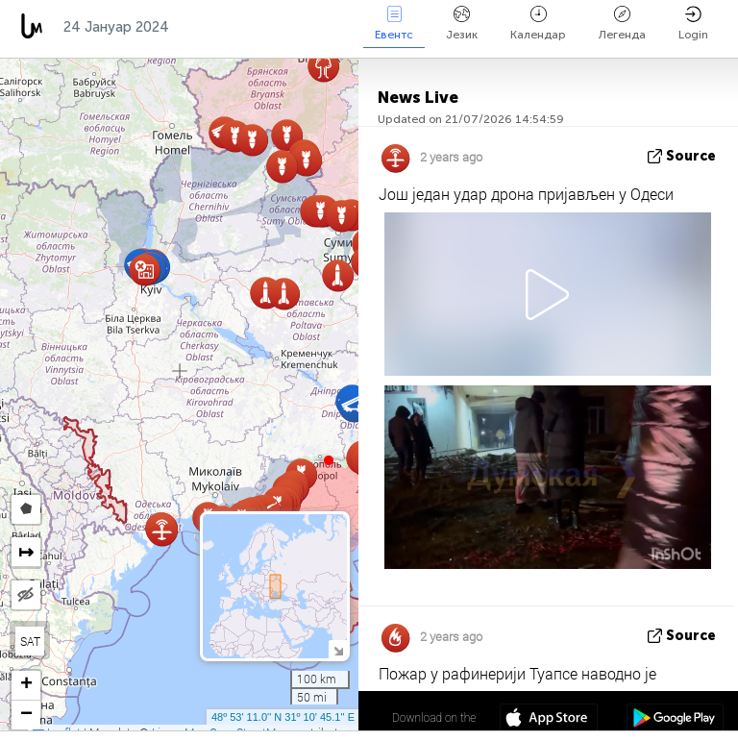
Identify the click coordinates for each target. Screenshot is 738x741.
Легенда (622, 23)
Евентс (394, 23)
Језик (462, 23)
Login (693, 23)
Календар (538, 23)
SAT (30, 641)
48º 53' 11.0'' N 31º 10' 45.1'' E (283, 717)
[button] (328, 460)
